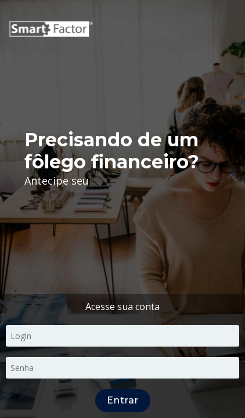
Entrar (123, 400)
